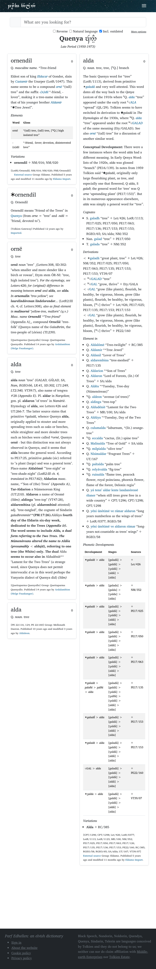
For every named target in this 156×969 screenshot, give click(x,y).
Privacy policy (21, 958)
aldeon (97, 396)
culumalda (98, 427)
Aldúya (96, 417)
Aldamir (56, 102)
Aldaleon (24, 633)
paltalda (98, 464)
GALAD (137, 123)
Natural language (83, 31)
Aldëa (95, 386)
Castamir (21, 81)
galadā (90, 86)
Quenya (16, 215)
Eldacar (42, 76)
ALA (133, 102)
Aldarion (97, 370)
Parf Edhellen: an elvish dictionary (21, 6)
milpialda (99, 448)
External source (21, 174)
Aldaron (96, 375)
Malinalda (98, 443)
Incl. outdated (111, 31)
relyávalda (99, 469)
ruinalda (98, 474)
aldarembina (100, 360)
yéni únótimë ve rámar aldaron (113, 511)
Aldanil (96, 355)
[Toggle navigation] (144, 5)
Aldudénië (98, 407)
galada (95, 244)
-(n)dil (43, 92)
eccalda (97, 438)
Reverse (60, 31)
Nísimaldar (98, 453)
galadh (95, 218)
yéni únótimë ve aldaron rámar (113, 526)
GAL (94, 284)
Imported (16, 233)
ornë (59, 86)
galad (98, 238)
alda (131, 97)
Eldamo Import (61, 179)
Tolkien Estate (119, 956)
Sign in (16, 942)
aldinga (96, 401)
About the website (24, 947)
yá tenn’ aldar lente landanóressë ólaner (112, 492)
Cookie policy (21, 953)
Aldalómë (97, 344)
